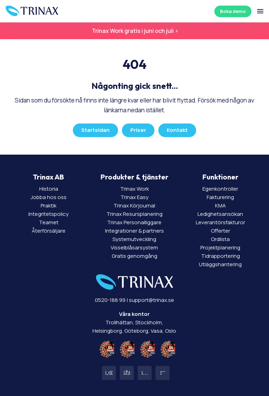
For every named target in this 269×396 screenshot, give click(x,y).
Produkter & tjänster (134, 176)
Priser (138, 130)
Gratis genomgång (134, 256)
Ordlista (220, 239)
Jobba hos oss (48, 197)
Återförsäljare (48, 230)
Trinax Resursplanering (134, 214)
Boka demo (233, 11)
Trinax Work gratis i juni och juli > (134, 31)
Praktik (48, 205)
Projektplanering (220, 247)
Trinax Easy (134, 197)
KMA (220, 205)
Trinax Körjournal (134, 205)
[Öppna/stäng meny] (260, 11)
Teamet (48, 222)
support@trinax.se (151, 300)
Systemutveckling (134, 239)
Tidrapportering (220, 256)
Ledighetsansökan (220, 214)
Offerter (220, 230)
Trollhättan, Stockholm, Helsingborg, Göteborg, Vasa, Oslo (134, 322)
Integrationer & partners (134, 230)
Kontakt (177, 130)
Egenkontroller (220, 188)
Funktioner (220, 176)
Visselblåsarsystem (134, 247)
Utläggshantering (220, 264)
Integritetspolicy (48, 214)
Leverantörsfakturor (220, 222)
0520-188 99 (110, 300)
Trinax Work (134, 188)
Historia (48, 188)
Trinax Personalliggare (134, 222)
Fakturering (220, 197)
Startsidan (95, 130)
